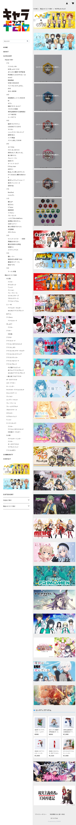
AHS (9, 88)
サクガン (10, 129)
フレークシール (13, 293)
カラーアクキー (11, 383)
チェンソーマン (12, 158)
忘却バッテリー (12, 224)
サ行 (7, 120)
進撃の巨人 (11, 135)
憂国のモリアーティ (14, 262)
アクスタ (8, 337)
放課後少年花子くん (14, 221)
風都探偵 (11, 210)
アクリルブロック (11, 364)
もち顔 (8, 435)
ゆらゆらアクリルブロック (16, 310)
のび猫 (8, 278)
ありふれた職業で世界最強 (16, 72)
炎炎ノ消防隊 (12, 91)
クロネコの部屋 (13, 109)
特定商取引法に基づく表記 (57, 814)
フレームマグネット (12, 406)
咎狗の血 (11, 186)
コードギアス (12, 117)
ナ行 (7, 189)
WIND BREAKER (13, 83)
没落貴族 (11, 229)
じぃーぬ (9, 304)
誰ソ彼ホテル (12, 155)
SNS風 (10, 334)
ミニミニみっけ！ (11, 423)
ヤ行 (7, 253)
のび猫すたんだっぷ (14, 367)
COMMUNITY (8, 454)
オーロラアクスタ (11, 379)
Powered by (54, 821)
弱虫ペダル (11, 265)
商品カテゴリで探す (46, 9)
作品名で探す (9, 60)
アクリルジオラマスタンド (14, 344)
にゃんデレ (11, 195)
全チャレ (9, 314)
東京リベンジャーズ (14, 183)
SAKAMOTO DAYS (14, 126)
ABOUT (6, 52)
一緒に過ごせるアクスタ (13, 376)
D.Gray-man (12, 166)
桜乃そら (10, 204)
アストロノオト (12, 66)
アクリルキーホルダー (15, 308)
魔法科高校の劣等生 (14, 244)
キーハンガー (10, 386)
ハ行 (7, 198)
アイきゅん (9, 317)
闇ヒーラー (11, 256)
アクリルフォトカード (12, 361)
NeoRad (11, 192)
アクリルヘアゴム (13, 301)
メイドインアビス (13, 250)
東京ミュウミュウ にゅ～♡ (16, 180)
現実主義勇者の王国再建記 (16, 112)
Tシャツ (10, 287)
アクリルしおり (10, 347)
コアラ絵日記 (12, 114)
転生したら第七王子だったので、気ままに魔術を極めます (16, 174)
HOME (35, 9)
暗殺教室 (11, 80)
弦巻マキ (11, 161)
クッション (11, 290)
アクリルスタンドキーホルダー (15, 351)
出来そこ (10, 169)
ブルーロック (12, 215)
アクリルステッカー (12, 357)
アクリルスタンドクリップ (14, 354)
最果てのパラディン (14, 124)
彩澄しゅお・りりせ (13, 69)
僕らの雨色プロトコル (15, 226)
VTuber (10, 207)
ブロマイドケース (13, 298)
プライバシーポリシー (41, 814)
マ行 (7, 235)
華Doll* (10, 202)
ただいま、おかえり (14, 150)
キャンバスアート (11, 393)
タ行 (7, 144)
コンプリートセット (12, 400)
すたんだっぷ (12, 284)
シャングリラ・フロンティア (16, 132)
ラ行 (7, 268)
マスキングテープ (13, 295)
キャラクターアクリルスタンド (15, 390)
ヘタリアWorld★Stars (15, 218)
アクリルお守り (11, 450)
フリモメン (11, 213)
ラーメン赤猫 (12, 271)
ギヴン (10, 103)
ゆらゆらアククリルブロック (16, 373)
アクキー (10, 282)
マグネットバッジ (11, 416)
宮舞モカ (11, 247)
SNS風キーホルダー (14, 432)
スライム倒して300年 (14, 140)
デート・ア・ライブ (13, 163)
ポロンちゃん (12, 232)
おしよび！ (9, 324)
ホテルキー (9, 413)
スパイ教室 (11, 138)
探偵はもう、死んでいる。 (15, 152)
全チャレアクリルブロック (16, 370)
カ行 (7, 94)
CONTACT (7, 459)
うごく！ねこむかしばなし (15, 86)
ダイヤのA (11, 147)
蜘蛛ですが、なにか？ (14, 106)
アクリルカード (12, 320)
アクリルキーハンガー (14, 439)
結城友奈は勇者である (15, 259)
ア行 (7, 63)
